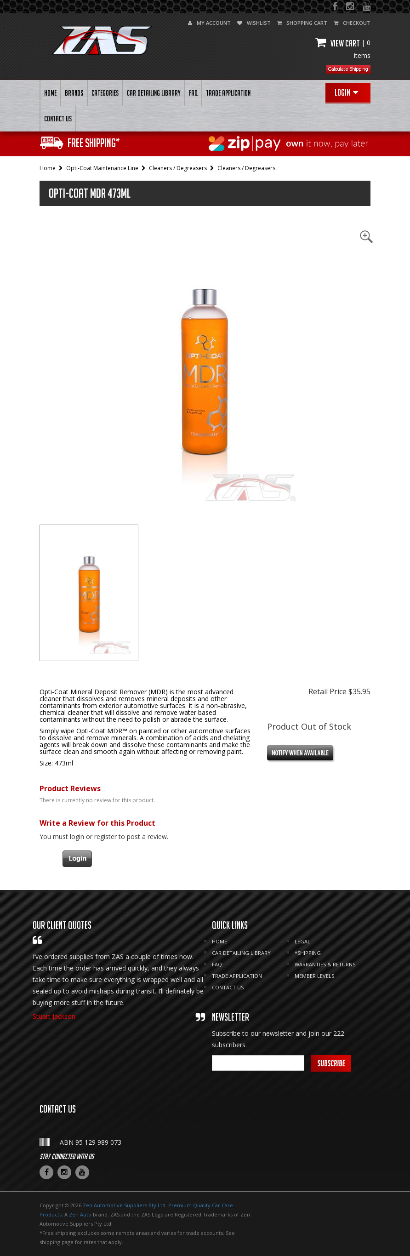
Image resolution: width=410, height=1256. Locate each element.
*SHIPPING (308, 952)
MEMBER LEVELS (314, 975)
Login (346, 92)
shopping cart (302, 22)
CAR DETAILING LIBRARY (154, 93)
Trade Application (228, 93)
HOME (50, 93)
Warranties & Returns (325, 964)
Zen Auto (80, 1214)
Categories (105, 93)
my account (209, 22)
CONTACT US (58, 118)
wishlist (254, 22)
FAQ (193, 93)
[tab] (89, 593)
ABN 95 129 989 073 (90, 1142)
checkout (352, 22)
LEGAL (302, 941)
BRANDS (74, 93)
